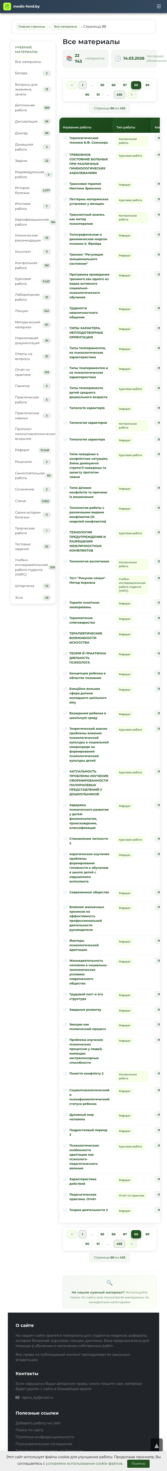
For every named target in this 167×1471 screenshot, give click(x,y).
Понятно (138, 1464)
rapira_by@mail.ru (37, 1397)
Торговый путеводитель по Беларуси (49, 1451)
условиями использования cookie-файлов (84, 1463)
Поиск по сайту (29, 1430)
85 (102, 85)
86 (114, 85)
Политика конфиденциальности (45, 1437)
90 (87, 95)
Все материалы (65, 26)
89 (148, 85)
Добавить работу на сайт (38, 1423)
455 (119, 95)
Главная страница (31, 26)
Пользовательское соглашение (44, 1444)
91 (98, 95)
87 (125, 85)
